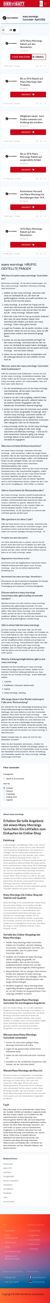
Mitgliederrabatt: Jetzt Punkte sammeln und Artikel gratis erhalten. (32, 119)
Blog (7, 1246)
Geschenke (34, 1239)
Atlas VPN (7, 1168)
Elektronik (34, 1244)
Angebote (34, 1235)
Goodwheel (8, 1189)
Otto (5, 1197)
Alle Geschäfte (12, 1281)
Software (33, 1248)
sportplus (7, 1172)
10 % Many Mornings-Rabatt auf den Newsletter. (31, 43)
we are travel (9, 1201)
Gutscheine (34, 1230)
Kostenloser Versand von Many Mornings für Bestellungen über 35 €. (32, 194)
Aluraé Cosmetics (10, 1180)
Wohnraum (8, 1164)
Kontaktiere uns (13, 1251)
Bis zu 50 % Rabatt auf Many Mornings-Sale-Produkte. (31, 81)
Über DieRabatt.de (11, 1236)
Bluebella (7, 1193)
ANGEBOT (27, 94)
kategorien (10, 1277)
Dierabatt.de (37, 1281)
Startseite (10, 1230)
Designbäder (8, 1176)
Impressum (10, 1242)
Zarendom (7, 1185)
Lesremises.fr (37, 1277)
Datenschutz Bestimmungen (12, 1257)
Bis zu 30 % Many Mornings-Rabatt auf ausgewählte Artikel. (31, 156)
